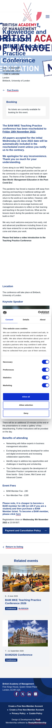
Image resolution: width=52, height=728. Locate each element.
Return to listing (14, 547)
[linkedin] (29, 694)
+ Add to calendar (11, 74)
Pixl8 (38, 720)
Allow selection (26, 405)
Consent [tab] (9, 320)
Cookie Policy (35, 713)
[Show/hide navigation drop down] (47, 16)
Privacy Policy (19, 713)
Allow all (26, 397)
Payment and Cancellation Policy (23, 530)
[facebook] (16, 694)
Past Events (13, 90)
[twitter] (22, 694)
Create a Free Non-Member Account (25, 706)
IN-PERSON (23, 608)
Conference (11, 609)
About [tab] (42, 320)
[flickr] (35, 694)
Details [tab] (26, 320)
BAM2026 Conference (18, 654)
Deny (26, 413)
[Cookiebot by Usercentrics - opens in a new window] (38, 312)
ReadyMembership (37, 723)
